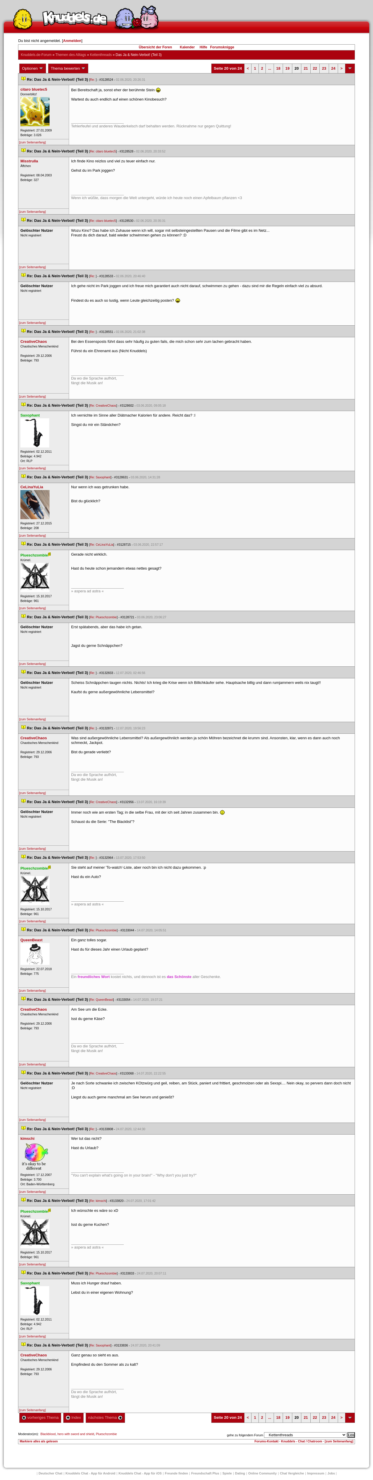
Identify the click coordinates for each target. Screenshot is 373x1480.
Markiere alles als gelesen (39, 1441)
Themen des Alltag (70, 55)
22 (315, 68)
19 (287, 68)
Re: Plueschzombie (103, 617)
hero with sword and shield (75, 1434)
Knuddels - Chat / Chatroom (301, 1441)
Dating (240, 1473)
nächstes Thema (105, 1417)
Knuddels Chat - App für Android (90, 1473)
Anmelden (72, 40)
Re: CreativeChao (103, 405)
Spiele (227, 1473)
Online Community (262, 1473)
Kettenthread (101, 55)
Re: (93, 79)
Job (331, 1473)
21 (306, 68)
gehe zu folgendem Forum (245, 1435)
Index (73, 1417)
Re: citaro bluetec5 (103, 151)
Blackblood (48, 1434)
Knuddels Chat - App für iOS (140, 1473)
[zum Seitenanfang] (32, 142)
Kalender (187, 47)
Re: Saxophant (100, 477)
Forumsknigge (222, 47)
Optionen (32, 68)
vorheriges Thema (40, 1417)
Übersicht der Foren (155, 47)
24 (333, 68)
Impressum (315, 1473)
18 (278, 68)
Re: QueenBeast (101, 999)
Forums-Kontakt (266, 1441)
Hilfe (203, 47)
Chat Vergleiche (292, 1473)
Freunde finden (176, 1473)
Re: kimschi (98, 1200)
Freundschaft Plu (205, 1473)
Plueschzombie (106, 1434)
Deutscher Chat (50, 1473)
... (269, 68)
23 (324, 68)
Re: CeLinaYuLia (101, 544)
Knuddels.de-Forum (36, 55)
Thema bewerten (68, 68)
